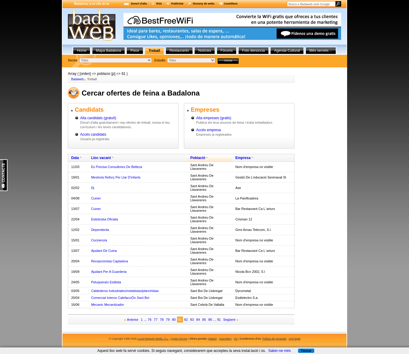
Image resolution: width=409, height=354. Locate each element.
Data (75, 158)
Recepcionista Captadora (109, 261)
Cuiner (96, 198)
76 (149, 319)
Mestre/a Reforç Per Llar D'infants (116, 177)
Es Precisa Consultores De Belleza (116, 167)
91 (219, 319)
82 (186, 319)
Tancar (305, 351)
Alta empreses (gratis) (213, 118)
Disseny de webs (204, 3)
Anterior (133, 319)
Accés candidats (93, 134)
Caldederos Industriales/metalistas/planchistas (125, 291)
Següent (229, 319)
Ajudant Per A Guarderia (109, 271)
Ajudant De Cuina (104, 250)
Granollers (225, 338)
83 (192, 319)
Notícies (204, 51)
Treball (154, 51)
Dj (92, 188)
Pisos (134, 51)
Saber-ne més (279, 351)
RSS (159, 3)
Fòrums (227, 51)
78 (162, 319)
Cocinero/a (99, 240)
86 (210, 319)
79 (168, 319)
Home (81, 51)
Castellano (231, 3)
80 (173, 319)
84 (198, 319)
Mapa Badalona (108, 51)
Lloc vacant (101, 158)
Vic (235, 338)
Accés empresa (208, 130)
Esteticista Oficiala (104, 219)
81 (180, 319)
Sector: (73, 60)
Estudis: (160, 60)
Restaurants (179, 51)
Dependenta (100, 230)
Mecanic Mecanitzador (107, 304)
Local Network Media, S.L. (153, 338)
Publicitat (177, 3)
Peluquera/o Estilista (106, 282)
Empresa (243, 158)
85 (204, 319)
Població (197, 158)
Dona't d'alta (139, 3)
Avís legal (294, 338)
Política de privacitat (274, 338)
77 (156, 319)
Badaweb (77, 79)
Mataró (212, 338)
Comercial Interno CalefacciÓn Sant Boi (120, 297)
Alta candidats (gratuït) (98, 118)
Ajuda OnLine (179, 338)
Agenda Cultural (287, 51)
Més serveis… (320, 51)
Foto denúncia (253, 51)
